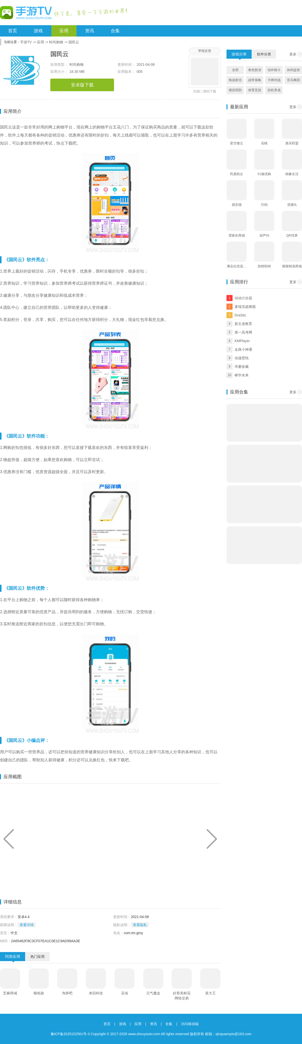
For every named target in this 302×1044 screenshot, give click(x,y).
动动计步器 (243, 298)
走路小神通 (243, 349)
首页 (12, 30)
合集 (115, 30)
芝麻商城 (10, 993)
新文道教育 (243, 324)
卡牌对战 (274, 80)
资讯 (89, 30)
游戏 (38, 30)
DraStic (240, 315)
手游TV (26, 42)
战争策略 (254, 80)
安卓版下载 (82, 84)
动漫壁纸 (242, 358)
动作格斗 (274, 70)
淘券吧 (67, 993)
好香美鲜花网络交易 (182, 995)
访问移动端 (190, 1024)
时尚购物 (56, 42)
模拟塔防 (235, 90)
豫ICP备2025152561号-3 (70, 1034)
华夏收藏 (242, 367)
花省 (124, 993)
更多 (292, 54)
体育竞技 (254, 90)
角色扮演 (254, 70)
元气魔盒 (153, 993)
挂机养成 (274, 90)
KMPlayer (242, 341)
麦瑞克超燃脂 (245, 307)
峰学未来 (242, 375)
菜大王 (210, 993)
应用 (63, 30)
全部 (235, 70)
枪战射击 (235, 80)
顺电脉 (38, 993)
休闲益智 (293, 70)
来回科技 (96, 993)
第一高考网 (243, 332)
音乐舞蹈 (293, 80)
